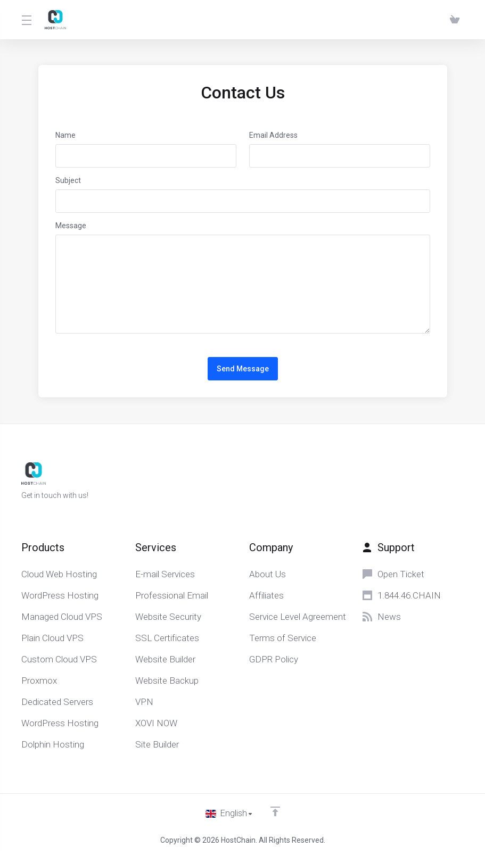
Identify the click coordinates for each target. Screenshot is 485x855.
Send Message (243, 368)
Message (70, 225)
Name (65, 135)
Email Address (273, 135)
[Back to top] (275, 811)
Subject (68, 180)
